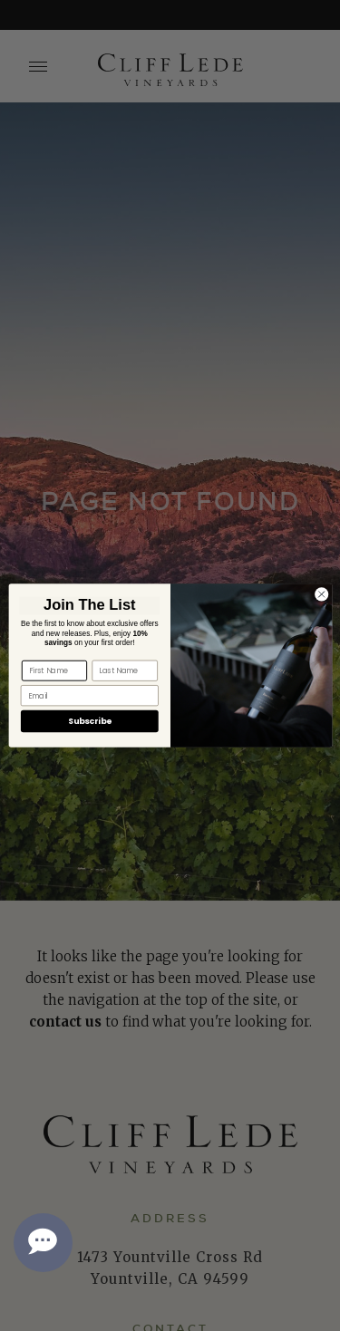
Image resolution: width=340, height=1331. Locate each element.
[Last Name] (124, 671)
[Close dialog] (321, 594)
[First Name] (53, 671)
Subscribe (89, 722)
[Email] (89, 695)
